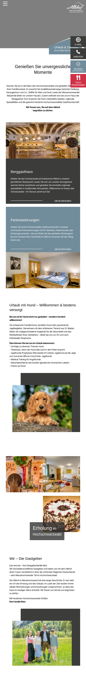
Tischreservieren (78, 80)
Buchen (78, 67)
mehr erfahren (63, 201)
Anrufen (78, 53)
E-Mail (78, 41)
